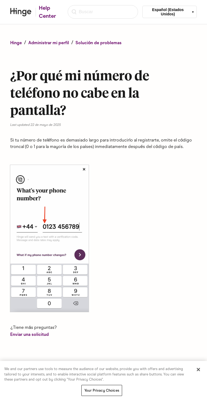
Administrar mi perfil (48, 42)
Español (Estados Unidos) (168, 12)
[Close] (198, 370)
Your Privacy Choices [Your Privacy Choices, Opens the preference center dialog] (101, 391)
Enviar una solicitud (29, 334)
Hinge (16, 42)
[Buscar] (103, 12)
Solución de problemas (98, 42)
